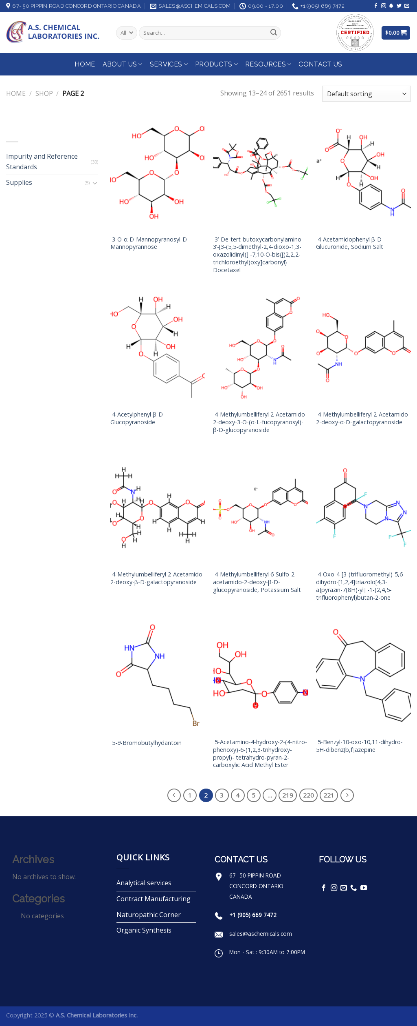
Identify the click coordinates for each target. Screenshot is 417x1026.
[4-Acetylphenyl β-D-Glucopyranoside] (157, 348)
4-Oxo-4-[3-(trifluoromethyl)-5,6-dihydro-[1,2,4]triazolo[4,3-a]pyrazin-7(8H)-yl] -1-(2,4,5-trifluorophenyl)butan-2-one (360, 586)
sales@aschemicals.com (260, 933)
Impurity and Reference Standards (42, 161)
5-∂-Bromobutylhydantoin (146, 743)
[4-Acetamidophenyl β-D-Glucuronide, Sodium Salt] (363, 173)
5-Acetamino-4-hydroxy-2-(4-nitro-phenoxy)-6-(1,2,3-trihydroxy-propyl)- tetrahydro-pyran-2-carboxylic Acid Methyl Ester (260, 753)
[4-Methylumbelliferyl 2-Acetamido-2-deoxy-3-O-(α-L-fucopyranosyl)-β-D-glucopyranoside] (260, 348)
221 (328, 795)
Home (85, 64)
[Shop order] (366, 94)
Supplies (19, 182)
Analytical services (143, 882)
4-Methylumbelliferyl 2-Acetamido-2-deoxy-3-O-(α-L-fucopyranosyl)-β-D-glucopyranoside (260, 422)
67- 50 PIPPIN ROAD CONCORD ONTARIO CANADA (256, 885)
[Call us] (353, 888)
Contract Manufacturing (153, 898)
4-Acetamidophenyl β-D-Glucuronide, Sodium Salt (350, 243)
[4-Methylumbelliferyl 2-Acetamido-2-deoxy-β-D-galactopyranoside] (157, 508)
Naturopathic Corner (148, 914)
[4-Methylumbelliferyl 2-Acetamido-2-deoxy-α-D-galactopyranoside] (363, 348)
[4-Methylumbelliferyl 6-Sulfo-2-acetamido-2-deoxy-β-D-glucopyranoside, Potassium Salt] (260, 508)
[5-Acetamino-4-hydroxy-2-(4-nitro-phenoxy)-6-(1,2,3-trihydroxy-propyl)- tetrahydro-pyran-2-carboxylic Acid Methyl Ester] (260, 676)
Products (216, 64)
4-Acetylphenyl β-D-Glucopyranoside (137, 418)
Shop (44, 93)
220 (308, 795)
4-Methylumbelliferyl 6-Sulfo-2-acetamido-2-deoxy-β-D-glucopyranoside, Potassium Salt (257, 582)
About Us (123, 64)
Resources (268, 64)
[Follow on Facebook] (375, 6)
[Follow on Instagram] (383, 6)
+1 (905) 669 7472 (253, 915)
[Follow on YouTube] (363, 888)
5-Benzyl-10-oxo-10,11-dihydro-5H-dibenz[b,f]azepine (359, 745)
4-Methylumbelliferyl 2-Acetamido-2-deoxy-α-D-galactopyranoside (363, 418)
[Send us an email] (406, 6)
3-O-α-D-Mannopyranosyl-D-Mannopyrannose (149, 243)
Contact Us (320, 64)
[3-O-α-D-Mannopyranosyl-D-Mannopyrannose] (157, 173)
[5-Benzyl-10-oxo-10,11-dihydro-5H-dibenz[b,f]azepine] (363, 676)
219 (287, 795)
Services (169, 64)
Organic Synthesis (143, 930)
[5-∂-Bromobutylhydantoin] (157, 676)
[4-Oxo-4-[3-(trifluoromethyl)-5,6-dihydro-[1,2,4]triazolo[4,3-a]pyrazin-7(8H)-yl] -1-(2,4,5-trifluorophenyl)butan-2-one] (363, 508)
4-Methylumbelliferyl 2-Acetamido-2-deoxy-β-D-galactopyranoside (157, 578)
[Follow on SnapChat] (391, 6)
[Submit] (274, 33)
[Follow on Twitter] (399, 6)
